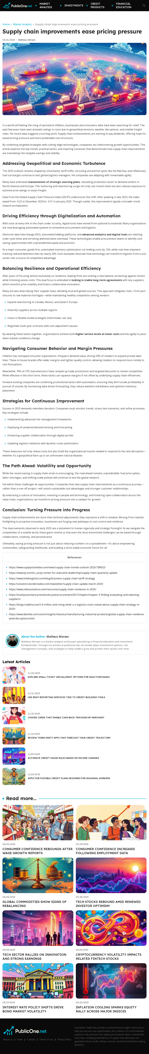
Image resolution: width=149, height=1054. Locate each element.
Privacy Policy (64, 1039)
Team (20, 1039)
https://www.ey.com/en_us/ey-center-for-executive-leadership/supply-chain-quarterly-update (63, 573)
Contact (31, 1039)
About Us (7, 1039)
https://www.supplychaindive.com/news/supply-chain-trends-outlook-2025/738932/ (57, 567)
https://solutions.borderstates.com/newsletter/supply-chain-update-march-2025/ (56, 584)
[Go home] (17, 5)
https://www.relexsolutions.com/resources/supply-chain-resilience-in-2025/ (52, 589)
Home (6, 24)
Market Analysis (22, 24)
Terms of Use (46, 1039)
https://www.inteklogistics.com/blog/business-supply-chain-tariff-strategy (52, 578)
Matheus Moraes (26, 39)
